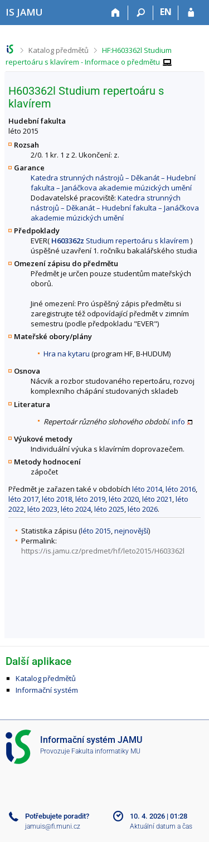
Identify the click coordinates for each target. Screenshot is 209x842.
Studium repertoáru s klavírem (120, 241)
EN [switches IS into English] (166, 12)
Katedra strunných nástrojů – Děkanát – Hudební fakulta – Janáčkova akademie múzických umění (113, 183)
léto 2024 (76, 509)
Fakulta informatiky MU (105, 751)
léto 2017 (23, 499)
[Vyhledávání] (140, 13)
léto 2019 (90, 499)
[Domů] (115, 13)
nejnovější (131, 531)
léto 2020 (124, 499)
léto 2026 (143, 509)
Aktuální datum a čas (161, 826)
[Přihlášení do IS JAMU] (190, 13)
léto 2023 (42, 509)
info (178, 422)
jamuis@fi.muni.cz (52, 826)
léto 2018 (57, 499)
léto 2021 (157, 499)
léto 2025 (109, 509)
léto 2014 (147, 489)
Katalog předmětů (58, 50)
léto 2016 (181, 489)
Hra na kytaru (66, 354)
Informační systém (47, 690)
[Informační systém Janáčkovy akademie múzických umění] (24, 12)
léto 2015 (96, 531)
